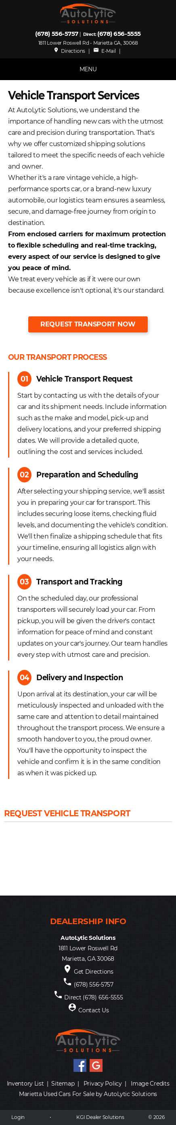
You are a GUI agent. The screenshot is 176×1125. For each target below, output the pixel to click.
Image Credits (150, 1083)
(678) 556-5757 (56, 33)
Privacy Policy (103, 1083)
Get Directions (93, 971)
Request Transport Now (88, 324)
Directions (69, 51)
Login (18, 1117)
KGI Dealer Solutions (100, 1117)
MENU (88, 69)
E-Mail (104, 51)
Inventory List (25, 1083)
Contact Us (93, 1010)
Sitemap (62, 1083)
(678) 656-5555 (119, 33)
